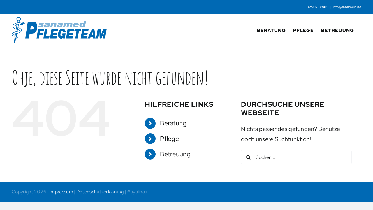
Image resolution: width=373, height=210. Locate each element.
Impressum (61, 192)
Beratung (173, 123)
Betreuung (175, 154)
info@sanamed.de (347, 7)
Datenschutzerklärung (100, 192)
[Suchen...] (296, 157)
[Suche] (248, 157)
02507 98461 (317, 7)
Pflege (169, 138)
